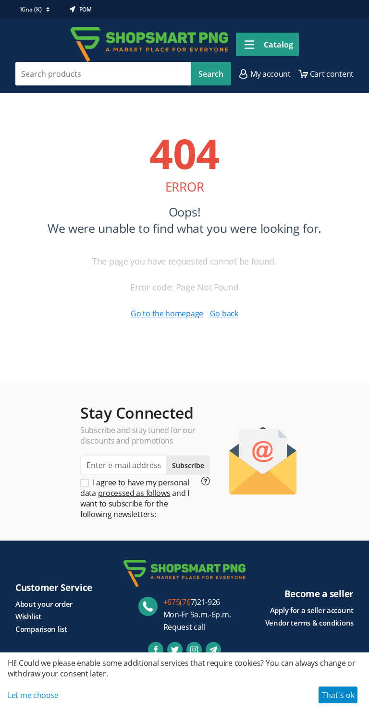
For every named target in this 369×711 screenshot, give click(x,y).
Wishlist (28, 616)
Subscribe (188, 465)
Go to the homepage (167, 313)
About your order (44, 604)
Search (210, 74)
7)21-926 (192, 602)
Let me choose (33, 695)
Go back (224, 313)
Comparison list (41, 629)
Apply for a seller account (312, 610)
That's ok (338, 695)
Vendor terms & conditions (309, 622)
